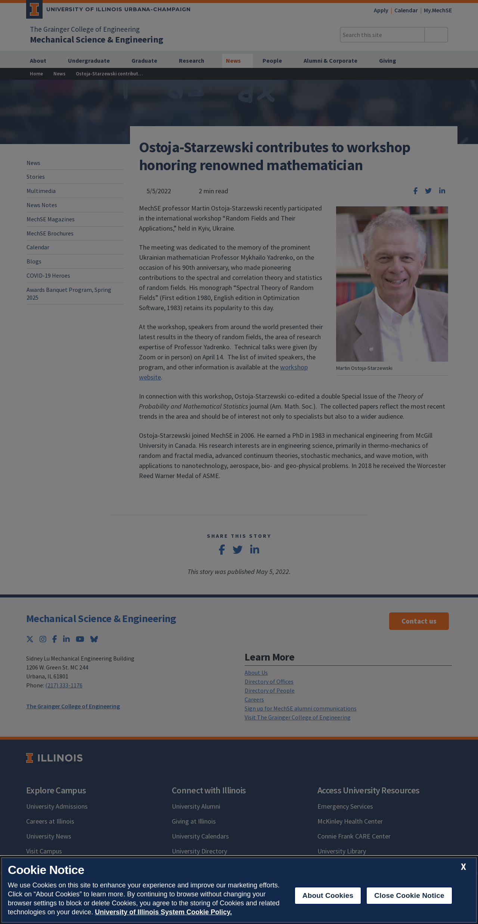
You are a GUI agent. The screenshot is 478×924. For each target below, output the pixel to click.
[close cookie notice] (463, 866)
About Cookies (328, 895)
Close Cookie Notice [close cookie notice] (409, 895)
